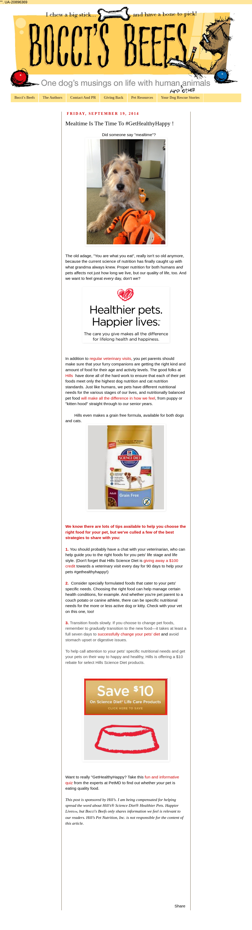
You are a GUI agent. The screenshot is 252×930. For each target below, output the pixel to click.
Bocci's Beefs (24, 98)
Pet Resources (142, 98)
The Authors (52, 98)
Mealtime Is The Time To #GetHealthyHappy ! (119, 123)
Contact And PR (83, 98)
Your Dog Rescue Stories (180, 98)
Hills (69, 375)
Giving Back (113, 98)
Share (180, 906)
